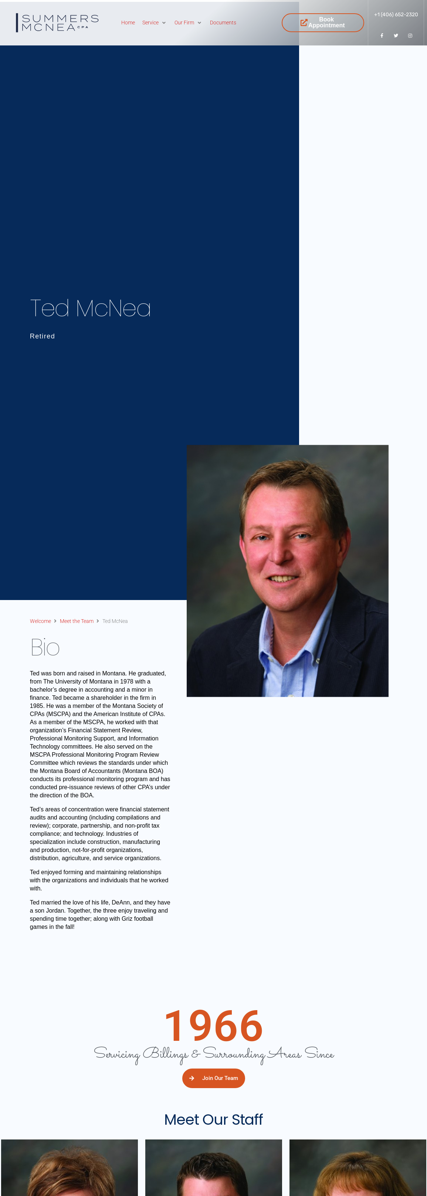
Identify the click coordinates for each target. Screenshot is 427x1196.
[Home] (128, 22)
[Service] (155, 22)
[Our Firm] (188, 22)
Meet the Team (77, 621)
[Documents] (223, 22)
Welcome (40, 621)
